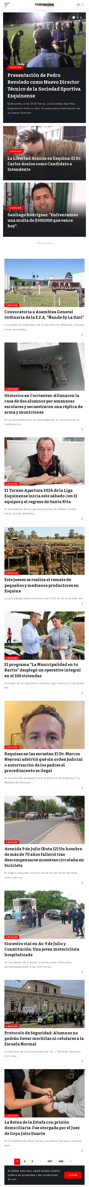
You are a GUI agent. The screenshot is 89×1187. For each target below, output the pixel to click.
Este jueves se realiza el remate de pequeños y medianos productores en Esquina (41, 585)
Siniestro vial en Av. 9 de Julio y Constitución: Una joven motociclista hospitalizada (41, 949)
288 (61, 1161)
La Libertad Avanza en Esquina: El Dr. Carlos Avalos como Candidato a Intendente (44, 164)
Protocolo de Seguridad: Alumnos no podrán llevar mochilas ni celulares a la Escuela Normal (44, 1039)
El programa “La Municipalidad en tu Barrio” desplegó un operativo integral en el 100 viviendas (42, 670)
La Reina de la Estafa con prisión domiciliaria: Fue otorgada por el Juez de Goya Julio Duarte (42, 1128)
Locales (15, 67)
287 (49, 1161)
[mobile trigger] (8, 4)
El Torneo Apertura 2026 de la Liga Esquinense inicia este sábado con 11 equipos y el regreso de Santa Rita (40, 496)
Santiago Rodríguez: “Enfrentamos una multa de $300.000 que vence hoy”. (43, 220)
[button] (74, 17)
